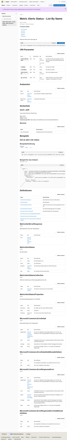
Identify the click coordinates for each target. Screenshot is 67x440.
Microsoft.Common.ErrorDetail (26, 211)
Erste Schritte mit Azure (59, 5)
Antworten (23, 31)
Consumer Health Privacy (44, 437)
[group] (42, 45)
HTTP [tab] (22, 147)
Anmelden (63, 1)
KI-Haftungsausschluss (6, 437)
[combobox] (9, 16)
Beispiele (23, 34)
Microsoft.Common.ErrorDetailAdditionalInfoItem (30, 213)
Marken (9, 439)
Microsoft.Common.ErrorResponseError (28, 216)
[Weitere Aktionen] (64, 15)
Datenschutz (33, 437)
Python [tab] (26, 147)
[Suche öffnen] (59, 2)
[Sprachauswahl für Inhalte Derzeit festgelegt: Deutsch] (4, 434)
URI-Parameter (24, 29)
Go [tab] (30, 147)
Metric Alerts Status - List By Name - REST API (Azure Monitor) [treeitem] (9, 23)
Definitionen (23, 36)
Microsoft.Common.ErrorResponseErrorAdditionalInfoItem (30, 384)
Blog (22, 437)
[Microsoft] (2, 2)
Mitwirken (28, 437)
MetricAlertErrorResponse (25, 199)
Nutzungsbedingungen (56, 437)
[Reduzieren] (16, 13)
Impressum (3, 439)
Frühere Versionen (16, 437)
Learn (21, 14)
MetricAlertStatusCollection (29, 95)
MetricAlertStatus (24, 202)
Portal (51, 5)
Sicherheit (23, 32)
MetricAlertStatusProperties (26, 208)
